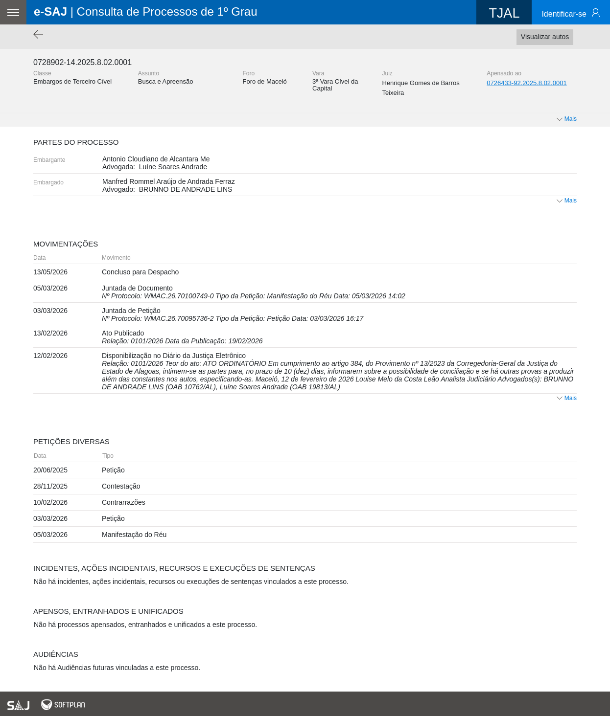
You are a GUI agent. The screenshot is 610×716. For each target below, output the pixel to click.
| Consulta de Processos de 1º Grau (146, 11)
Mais (567, 200)
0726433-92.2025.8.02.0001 (526, 83)
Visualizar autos (545, 37)
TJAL (504, 13)
